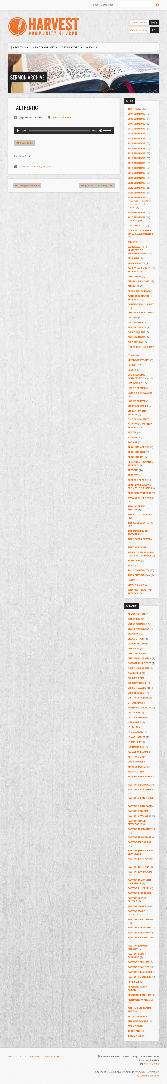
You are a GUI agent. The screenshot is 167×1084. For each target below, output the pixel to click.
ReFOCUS (133, 470)
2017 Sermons (34, 166)
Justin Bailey (136, 746)
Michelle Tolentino (141, 776)
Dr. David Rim (136, 678)
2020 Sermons (136, 177)
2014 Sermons (136, 148)
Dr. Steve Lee (136, 692)
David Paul (134, 673)
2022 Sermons (136, 187)
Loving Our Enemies (27, 185)
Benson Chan (136, 614)
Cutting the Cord (139, 312)
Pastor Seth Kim (138, 962)
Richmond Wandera (140, 999)
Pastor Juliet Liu (139, 888)
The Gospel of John (140, 522)
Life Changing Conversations (138, 376)
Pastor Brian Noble (140, 797)
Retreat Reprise (138, 480)
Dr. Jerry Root (137, 682)
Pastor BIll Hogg (139, 784)
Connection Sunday (141, 304)
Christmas (134, 276)
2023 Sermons (136, 192)
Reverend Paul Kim (139, 994)
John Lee (133, 727)
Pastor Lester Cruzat (137, 899)
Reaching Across (139, 447)
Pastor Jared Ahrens (141, 829)
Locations (32, 1056)
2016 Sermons (136, 158)
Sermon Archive (27, 77)
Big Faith (133, 258)
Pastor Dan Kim (138, 810)
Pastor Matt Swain (140, 919)
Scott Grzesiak (138, 1016)
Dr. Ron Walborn (139, 687)
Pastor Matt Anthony (136, 913)
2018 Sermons (136, 167)
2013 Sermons (136, 143)
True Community (138, 570)
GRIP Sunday (135, 342)
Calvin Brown (137, 643)
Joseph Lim (134, 742)
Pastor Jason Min (139, 837)
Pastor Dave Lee (62, 117)
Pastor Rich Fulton (141, 937)
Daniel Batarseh (138, 668)
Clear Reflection (139, 291)
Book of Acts (136, 263)
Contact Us (107, 4)
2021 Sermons (136, 182)
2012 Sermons (136, 138)
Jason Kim (134, 712)
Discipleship (135, 322)
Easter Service (137, 327)
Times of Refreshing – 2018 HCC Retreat (141, 554)
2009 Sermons (136, 123)
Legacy (132, 369)
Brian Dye (134, 633)
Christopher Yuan (139, 658)
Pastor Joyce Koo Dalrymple (139, 881)
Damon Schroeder (139, 663)
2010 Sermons (136, 128)
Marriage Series (138, 406)
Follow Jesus (136, 332)
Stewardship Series (140, 498)
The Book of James (140, 514)
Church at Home (138, 281)
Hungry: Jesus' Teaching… (97, 185)
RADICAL (47, 166)
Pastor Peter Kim (139, 932)
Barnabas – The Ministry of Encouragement (138, 250)
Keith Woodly (137, 756)
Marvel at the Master (137, 413)
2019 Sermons (136, 172)
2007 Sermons (136, 113)
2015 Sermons (136, 153)
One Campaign (137, 419)
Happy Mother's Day (141, 346)
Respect (133, 475)
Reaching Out (136, 452)
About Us (14, 1056)
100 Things (134, 108)
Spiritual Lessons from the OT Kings (140, 486)
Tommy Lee (135, 1035)
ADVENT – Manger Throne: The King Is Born (140, 204)
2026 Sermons (136, 217)
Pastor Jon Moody (140, 871)
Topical (133, 565)
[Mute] (100, 130)
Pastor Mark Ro (138, 906)
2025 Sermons (136, 212)
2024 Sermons (136, 197)
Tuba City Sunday (139, 575)
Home (94, 4)
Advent (132, 241)
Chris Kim (133, 648)
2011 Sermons (136, 133)
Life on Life (135, 383)
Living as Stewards (140, 392)
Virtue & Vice (136, 585)
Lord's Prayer (137, 401)
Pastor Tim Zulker (140, 971)
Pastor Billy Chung (140, 789)
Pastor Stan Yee (138, 967)
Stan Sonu (135, 1026)
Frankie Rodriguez (139, 707)
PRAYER (132, 432)
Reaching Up (135, 456)
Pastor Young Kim (139, 976)
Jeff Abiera (134, 722)
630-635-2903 (151, 1064)
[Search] (136, 5)
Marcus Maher (137, 766)
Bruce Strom (136, 638)
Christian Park (137, 653)
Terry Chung (136, 1031)
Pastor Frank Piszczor (137, 822)
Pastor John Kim (138, 866)
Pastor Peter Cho (139, 927)
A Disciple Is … (136, 225)
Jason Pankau (137, 717)
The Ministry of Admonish (138, 532)
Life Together (137, 388)
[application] (64, 130)
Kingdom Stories (139, 360)
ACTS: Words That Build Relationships (141, 232)
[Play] (18, 130)
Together (134, 560)
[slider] (59, 130)
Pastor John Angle (140, 858)
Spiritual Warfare (139, 493)
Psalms (132, 437)
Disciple (133, 317)
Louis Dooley (136, 761)
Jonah (132, 355)
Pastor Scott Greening (137, 955)
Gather (133, 220)
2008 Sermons (136, 118)
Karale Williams (138, 751)
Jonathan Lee (136, 737)
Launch (132, 365)
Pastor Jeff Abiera (140, 842)
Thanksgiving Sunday (136, 508)
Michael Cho (136, 771)
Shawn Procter (138, 1021)
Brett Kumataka (138, 628)
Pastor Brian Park (140, 806)
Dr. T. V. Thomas (138, 697)
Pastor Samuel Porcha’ (137, 947)
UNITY (131, 580)
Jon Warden (135, 732)
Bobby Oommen (137, 623)
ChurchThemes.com (148, 1075)
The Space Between (140, 539)
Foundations (136, 337)
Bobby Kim (134, 618)
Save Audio (24, 143)
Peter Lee (133, 981)
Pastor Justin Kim (139, 893)
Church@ (134, 286)
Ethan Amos (136, 702)
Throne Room (137, 547)
